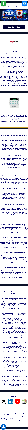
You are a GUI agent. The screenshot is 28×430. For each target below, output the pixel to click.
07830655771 (14, 6)
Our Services (14, 27)
